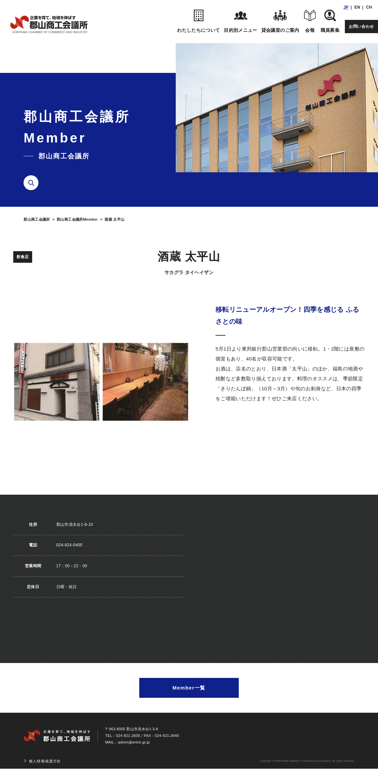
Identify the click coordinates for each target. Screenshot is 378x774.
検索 (33, 183)
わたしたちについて (198, 21)
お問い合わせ (361, 26)
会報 (310, 21)
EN (357, 7)
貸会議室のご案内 (280, 21)
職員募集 (330, 21)
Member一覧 (189, 688)
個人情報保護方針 (45, 761)
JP (346, 7)
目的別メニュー (240, 21)
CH (369, 7)
